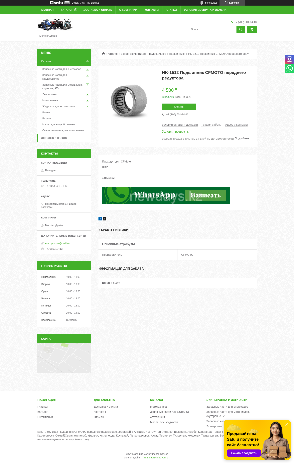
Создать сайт (79, 2)
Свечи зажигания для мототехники (63, 130)
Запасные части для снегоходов (61, 69)
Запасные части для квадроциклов (143, 53)
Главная (47, 9)
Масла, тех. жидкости (164, 422)
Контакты (152, 9)
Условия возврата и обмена (205, 9)
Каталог (67, 9)
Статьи (171, 9)
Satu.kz (164, 454)
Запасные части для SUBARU (169, 411)
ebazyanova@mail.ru (57, 243)
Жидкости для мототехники (58, 106)
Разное (46, 118)
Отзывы (99, 417)
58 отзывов (211, 2)
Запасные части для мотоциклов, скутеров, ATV (62, 86)
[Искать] (240, 29)
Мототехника (50, 100)
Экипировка (49, 94)
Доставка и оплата (97, 9)
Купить (179, 106)
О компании (128, 9)
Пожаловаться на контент (156, 457)
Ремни (46, 112)
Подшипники (177, 53)
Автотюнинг (157, 417)
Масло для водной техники (58, 124)
